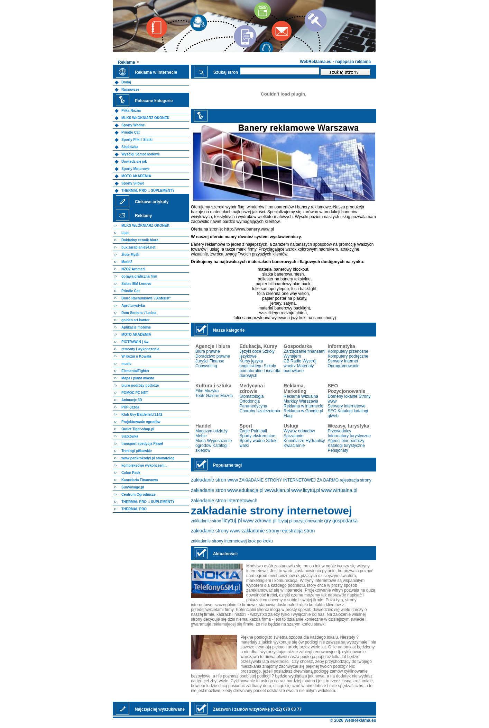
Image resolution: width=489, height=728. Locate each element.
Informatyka (341, 346)
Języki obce (250, 351)
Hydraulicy (315, 440)
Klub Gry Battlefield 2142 (141, 414)
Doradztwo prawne (212, 356)
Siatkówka (129, 147)
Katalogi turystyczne (346, 445)
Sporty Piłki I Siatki (137, 140)
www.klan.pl (277, 490)
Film (199, 390)
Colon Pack (130, 473)
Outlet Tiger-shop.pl (137, 429)
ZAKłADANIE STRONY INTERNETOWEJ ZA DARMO (289, 480)
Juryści (201, 361)
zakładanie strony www (215, 530)
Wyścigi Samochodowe (140, 154)
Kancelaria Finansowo (139, 480)
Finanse (217, 361)
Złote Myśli (130, 255)
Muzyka (211, 390)
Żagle (245, 431)
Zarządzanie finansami (304, 351)
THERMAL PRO (134, 509)
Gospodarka (298, 346)
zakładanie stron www (214, 480)
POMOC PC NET (134, 393)
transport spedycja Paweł (142, 444)
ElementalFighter (135, 371)
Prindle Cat (130, 132)
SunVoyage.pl (132, 487)
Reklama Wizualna (301, 396)
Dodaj (126, 82)
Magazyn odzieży (211, 431)
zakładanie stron (208, 490)
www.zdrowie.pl (259, 520)
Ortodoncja (250, 401)
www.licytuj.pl (305, 490)
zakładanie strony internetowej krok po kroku (232, 541)
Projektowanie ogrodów (140, 422)
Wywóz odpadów (299, 431)
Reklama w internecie (303, 406)
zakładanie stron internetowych (224, 500)
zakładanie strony (260, 530)
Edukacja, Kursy (258, 346)
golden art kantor (135, 320)
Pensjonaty (338, 450)
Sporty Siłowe (132, 183)
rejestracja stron (297, 530)
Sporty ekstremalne (257, 435)
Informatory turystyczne (349, 435)
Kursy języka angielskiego (251, 363)
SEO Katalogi (340, 410)
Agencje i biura (212, 346)
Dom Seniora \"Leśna (138, 313)
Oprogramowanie (344, 365)
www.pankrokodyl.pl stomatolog (148, 458)
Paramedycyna (253, 406)
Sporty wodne (252, 440)
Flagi (288, 415)
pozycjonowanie (308, 521)
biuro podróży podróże (140, 385)
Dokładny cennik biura (139, 240)
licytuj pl (285, 521)
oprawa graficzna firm (139, 276)
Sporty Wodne (133, 125)
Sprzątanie (293, 435)
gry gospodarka (341, 520)
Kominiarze (294, 440)
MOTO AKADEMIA (136, 176)
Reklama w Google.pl (303, 410)
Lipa (125, 233)
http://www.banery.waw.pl (249, 229)
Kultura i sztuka (213, 385)
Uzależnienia (268, 410)
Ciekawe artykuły (151, 201)
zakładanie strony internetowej (271, 510)
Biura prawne (207, 351)
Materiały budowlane (299, 368)
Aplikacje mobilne (136, 327)
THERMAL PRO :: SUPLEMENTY (148, 190)
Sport (246, 426)
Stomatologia (252, 396)
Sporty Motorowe (135, 169)
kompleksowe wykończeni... (144, 465)
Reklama (126, 62)
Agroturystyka (133, 305)
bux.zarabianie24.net (138, 247)
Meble (201, 435)
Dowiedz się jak (134, 161)
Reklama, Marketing (295, 388)
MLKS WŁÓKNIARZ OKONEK (145, 118)
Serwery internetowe (347, 406)
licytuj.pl (232, 520)
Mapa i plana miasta (137, 378)
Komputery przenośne (348, 351)
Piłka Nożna (131, 111)
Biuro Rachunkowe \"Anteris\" (146, 298)
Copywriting (206, 365)
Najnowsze (130, 89)
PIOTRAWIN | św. (135, 342)
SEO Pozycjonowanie (347, 388)
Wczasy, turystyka (348, 426)
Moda (200, 440)
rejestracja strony (355, 480)
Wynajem (292, 356)
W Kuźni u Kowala (136, 356)
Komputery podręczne (348, 356)
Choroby (247, 410)
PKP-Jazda (130, 407)
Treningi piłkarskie (136, 451)
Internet (351, 361)
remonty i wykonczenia (140, 349)
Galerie (212, 395)
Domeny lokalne (343, 396)
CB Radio (292, 361)
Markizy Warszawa (301, 401)
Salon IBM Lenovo (136, 284)
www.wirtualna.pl (339, 490)
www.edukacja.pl (245, 490)
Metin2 (126, 262)
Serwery (335, 361)
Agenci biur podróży (346, 440)
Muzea (226, 395)
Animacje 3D (131, 400)
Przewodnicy (339, 431)
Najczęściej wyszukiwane (160, 709)
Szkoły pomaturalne (258, 368)
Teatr (200, 395)
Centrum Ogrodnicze (138, 494)
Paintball (259, 431)
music (126, 364)
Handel (203, 426)
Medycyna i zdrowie (253, 388)
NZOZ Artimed (133, 269)
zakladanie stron (206, 521)
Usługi (291, 426)
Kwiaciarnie (294, 445)
